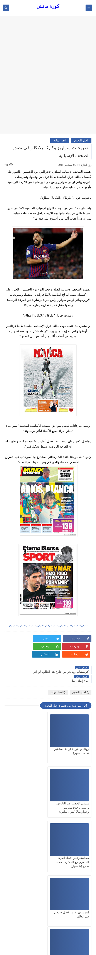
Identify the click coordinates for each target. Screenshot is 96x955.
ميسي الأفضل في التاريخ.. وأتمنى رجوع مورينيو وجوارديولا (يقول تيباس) (27, 745)
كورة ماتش (48, 6)
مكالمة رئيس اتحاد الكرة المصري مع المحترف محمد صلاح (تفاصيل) (72, 800)
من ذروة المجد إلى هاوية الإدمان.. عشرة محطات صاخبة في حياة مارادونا (28, 854)
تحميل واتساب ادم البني (55, 625)
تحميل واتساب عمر (35, 625)
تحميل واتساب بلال (17, 625)
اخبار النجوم (81, 140)
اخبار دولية (60, 140)
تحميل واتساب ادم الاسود (77, 626)
